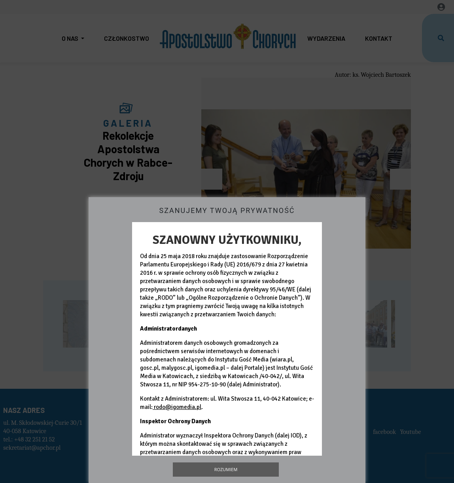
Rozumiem (226, 469)
